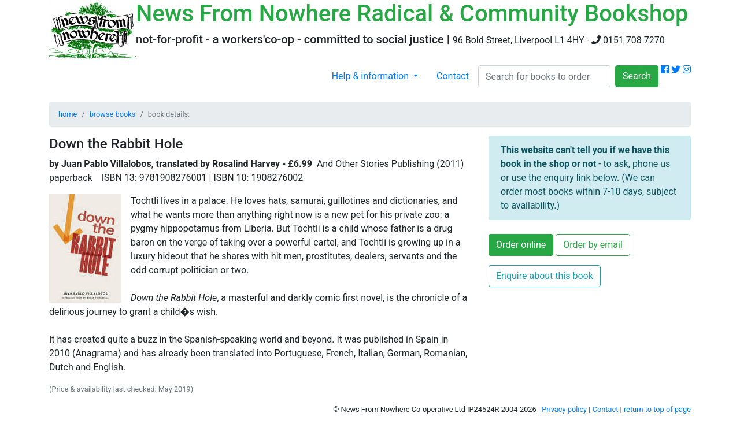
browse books (113, 114)
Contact (452, 75)
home (67, 114)
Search (637, 75)
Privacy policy (564, 409)
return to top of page (657, 409)
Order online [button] (521, 244)
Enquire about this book (544, 275)
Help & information (371, 75)
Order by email (593, 244)
